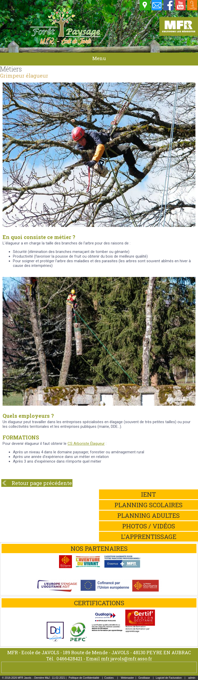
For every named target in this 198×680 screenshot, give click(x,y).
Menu (99, 58)
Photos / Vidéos (148, 526)
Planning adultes (148, 515)
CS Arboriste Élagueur (86, 443)
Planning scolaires (148, 505)
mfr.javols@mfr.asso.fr (126, 659)
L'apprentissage (148, 536)
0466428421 (69, 659)
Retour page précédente (42, 483)
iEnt (148, 494)
